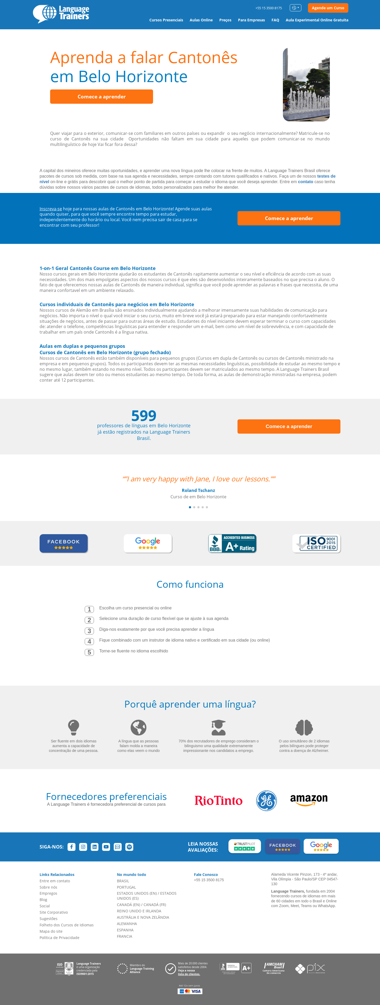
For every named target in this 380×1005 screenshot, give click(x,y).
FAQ (275, 19)
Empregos (48, 893)
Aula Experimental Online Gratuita (317, 19)
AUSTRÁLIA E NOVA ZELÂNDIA (143, 917)
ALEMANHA (127, 923)
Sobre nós (48, 887)
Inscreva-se (51, 209)
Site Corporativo (54, 912)
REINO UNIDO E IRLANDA (139, 910)
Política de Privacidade (59, 937)
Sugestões (49, 918)
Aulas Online (201, 19)
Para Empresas (251, 19)
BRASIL (123, 880)
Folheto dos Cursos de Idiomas (67, 924)
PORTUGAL (126, 887)
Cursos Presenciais (166, 19)
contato (305, 181)
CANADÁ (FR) (155, 904)
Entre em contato (55, 880)
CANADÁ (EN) (128, 904)
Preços (225, 19)
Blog (43, 899)
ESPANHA (125, 929)
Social (45, 905)
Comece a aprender (102, 96)
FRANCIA (124, 936)
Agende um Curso (328, 7)
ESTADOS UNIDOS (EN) (137, 893)
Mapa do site (51, 931)
